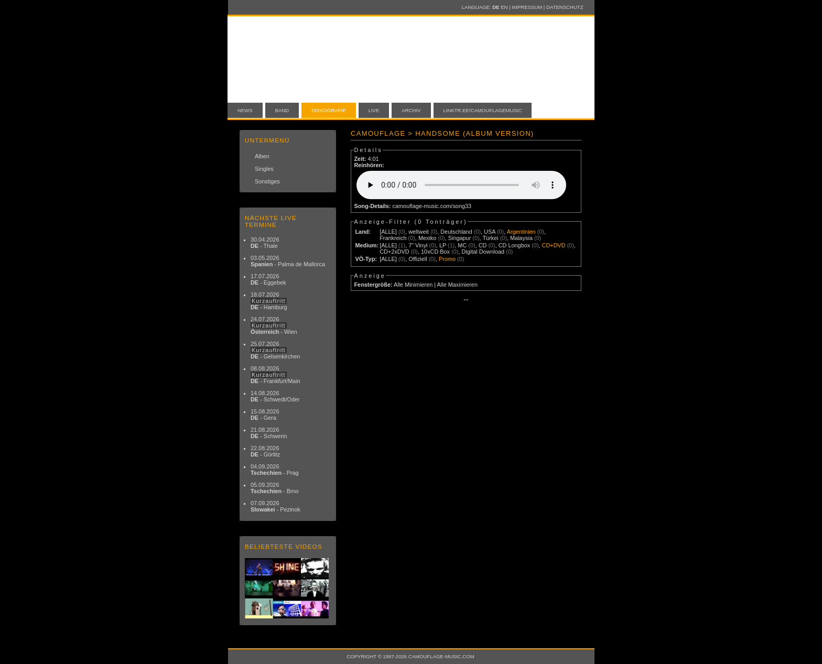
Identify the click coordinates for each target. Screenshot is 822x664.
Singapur (459, 238)
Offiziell (417, 259)
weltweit (418, 231)
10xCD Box (435, 251)
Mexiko (427, 238)
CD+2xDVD (394, 251)
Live (374, 110)
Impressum (527, 7)
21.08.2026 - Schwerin (269, 433)
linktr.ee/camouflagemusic (483, 110)
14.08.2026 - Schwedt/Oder (275, 396)
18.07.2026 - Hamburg (269, 300)
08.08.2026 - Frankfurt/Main (275, 374)
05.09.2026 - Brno (275, 488)
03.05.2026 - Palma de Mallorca (288, 261)
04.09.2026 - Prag (275, 469)
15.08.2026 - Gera (265, 414)
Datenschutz (564, 7)
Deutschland (456, 231)
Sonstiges (267, 181)
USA (489, 231)
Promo (447, 259)
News (245, 110)
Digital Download (482, 251)
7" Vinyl (417, 245)
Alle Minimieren (413, 284)
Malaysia (521, 238)
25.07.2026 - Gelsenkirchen (275, 350)
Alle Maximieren (457, 284)
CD (483, 245)
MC (462, 245)
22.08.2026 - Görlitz (265, 451)
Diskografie (328, 110)
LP (442, 245)
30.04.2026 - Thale (265, 242)
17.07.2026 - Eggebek (268, 279)
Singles (264, 169)
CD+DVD (554, 245)
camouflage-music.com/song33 (432, 206)
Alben (262, 156)
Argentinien (521, 231)
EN (504, 7)
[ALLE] (388, 231)
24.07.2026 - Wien (274, 325)
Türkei (490, 238)
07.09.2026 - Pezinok (275, 506)
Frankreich (393, 238)
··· (465, 300)
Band (282, 110)
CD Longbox (514, 245)
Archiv (411, 110)
